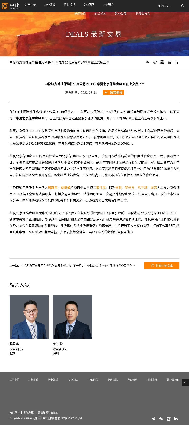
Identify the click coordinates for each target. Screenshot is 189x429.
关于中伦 (27, 6)
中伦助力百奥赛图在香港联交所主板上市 (46, 265)
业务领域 (40, 6)
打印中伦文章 (162, 265)
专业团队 (67, 6)
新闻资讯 (102, 8)
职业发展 (130, 6)
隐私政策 (30, 423)
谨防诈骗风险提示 (52, 423)
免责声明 (15, 423)
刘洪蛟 (58, 351)
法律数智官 (146, 6)
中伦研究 (80, 6)
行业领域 (53, 6)
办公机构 (116, 6)
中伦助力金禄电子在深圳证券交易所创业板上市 (114, 265)
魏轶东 (14, 351)
